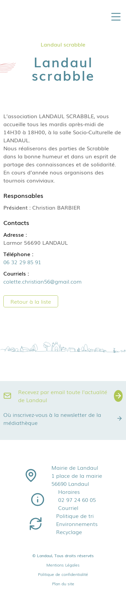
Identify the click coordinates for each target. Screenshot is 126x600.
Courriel (68, 508)
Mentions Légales (63, 565)
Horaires (69, 491)
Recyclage (69, 532)
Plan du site (63, 584)
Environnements (76, 524)
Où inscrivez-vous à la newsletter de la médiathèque (63, 418)
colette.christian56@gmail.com (42, 281)
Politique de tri (75, 516)
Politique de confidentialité (63, 574)
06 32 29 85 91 (22, 262)
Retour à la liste (30, 301)
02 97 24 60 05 (77, 500)
